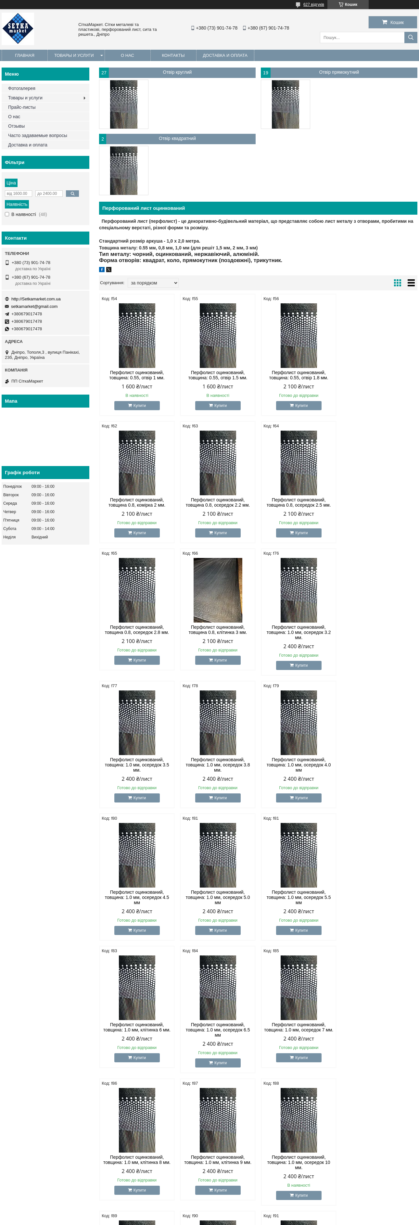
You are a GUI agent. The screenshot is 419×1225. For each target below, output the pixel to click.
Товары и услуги (74, 55)
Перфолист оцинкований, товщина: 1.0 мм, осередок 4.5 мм (137, 765)
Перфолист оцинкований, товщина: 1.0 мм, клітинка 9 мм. (379, 895)
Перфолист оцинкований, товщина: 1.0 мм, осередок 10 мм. (137, 1030)
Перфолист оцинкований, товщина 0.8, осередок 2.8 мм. (299, 502)
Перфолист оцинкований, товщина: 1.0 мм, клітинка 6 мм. (379, 762)
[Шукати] (410, 37)
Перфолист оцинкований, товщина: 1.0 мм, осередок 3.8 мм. (299, 632)
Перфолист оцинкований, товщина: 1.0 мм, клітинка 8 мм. (298, 895)
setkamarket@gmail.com (34, 306)
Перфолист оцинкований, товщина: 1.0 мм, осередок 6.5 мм (137, 897)
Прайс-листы (22, 107)
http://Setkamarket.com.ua (36, 299)
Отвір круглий (177, 72)
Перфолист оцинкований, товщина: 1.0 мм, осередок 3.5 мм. (218, 632)
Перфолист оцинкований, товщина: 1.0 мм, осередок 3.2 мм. (137, 632)
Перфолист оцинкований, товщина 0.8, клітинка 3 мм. (379, 502)
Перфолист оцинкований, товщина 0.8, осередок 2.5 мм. (218, 502)
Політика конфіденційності (250, 1219)
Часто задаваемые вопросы (37, 135)
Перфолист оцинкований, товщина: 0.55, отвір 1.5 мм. (218, 375)
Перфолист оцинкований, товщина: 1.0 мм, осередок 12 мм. (298, 1030)
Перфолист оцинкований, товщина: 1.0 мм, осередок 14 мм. (379, 1030)
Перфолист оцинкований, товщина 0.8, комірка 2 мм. (379, 375)
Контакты (173, 55)
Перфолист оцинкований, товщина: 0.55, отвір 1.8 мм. (298, 375)
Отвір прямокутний (339, 72)
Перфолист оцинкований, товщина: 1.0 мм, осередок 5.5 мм (299, 765)
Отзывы (16, 126)
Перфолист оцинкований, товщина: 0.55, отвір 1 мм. (136, 375)
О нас (127, 55)
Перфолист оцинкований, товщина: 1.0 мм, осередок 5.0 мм (218, 765)
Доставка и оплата (225, 55)
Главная (24, 55)
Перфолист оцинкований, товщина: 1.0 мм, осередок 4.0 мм (380, 632)
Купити (139, 405)
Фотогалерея (21, 88)
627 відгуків (313, 4)
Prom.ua (240, 1213)
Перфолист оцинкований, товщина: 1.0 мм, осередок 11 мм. (217, 1030)
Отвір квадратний (177, 138)
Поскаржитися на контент (200, 1219)
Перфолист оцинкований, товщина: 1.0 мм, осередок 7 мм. (217, 895)
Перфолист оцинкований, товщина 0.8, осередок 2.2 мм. (137, 502)
